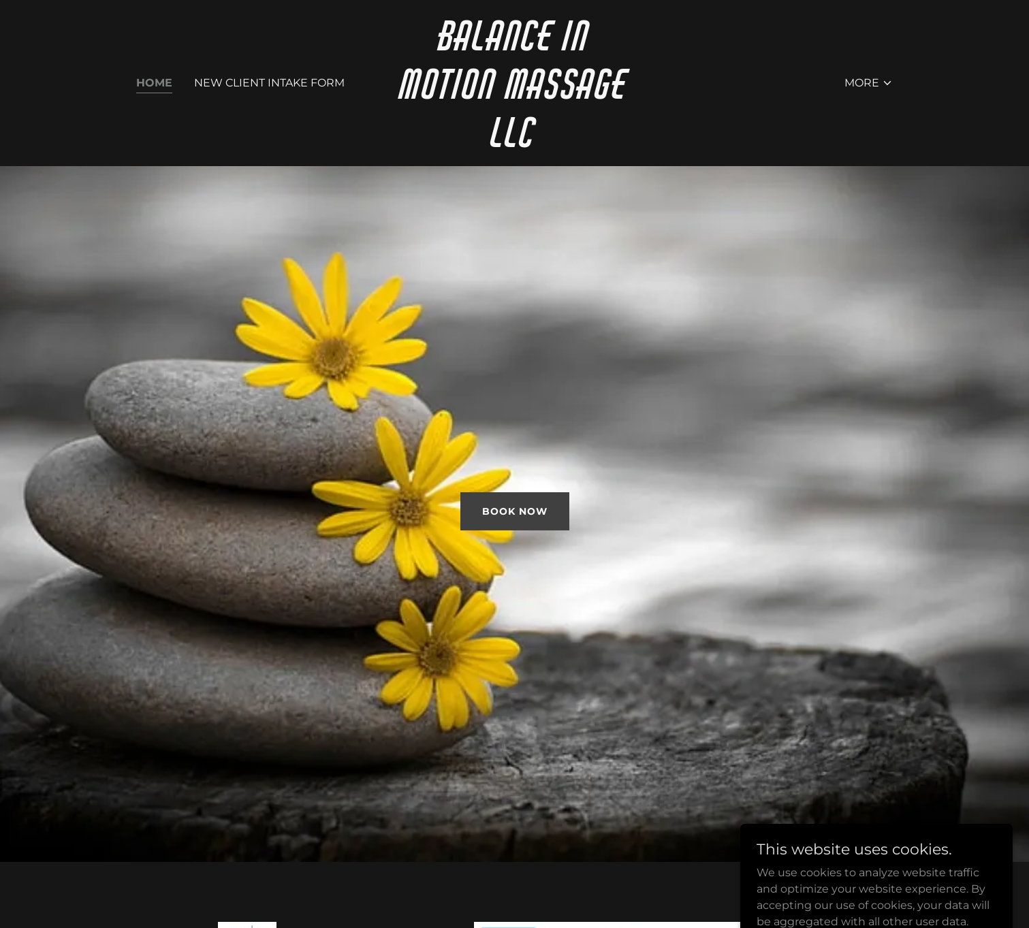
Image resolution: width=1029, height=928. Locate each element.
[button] (868, 83)
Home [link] (154, 82)
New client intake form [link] (269, 82)
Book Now (515, 511)
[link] (514, 143)
